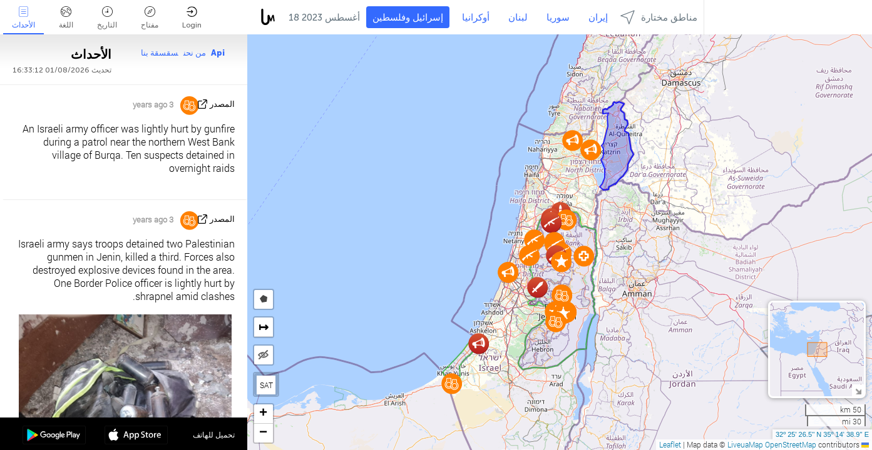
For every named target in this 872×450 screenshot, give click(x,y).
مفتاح (149, 17)
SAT (266, 385)
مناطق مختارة (658, 17)
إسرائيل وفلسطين (407, 17)
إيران (598, 17)
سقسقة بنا (159, 53)
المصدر (222, 104)
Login (192, 17)
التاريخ (107, 17)
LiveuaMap (745, 444)
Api (218, 53)
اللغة (66, 17)
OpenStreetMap (790, 444)
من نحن (194, 53)
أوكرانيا (476, 17)
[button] (555, 321)
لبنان (518, 17)
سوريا (558, 17)
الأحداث (23, 17)
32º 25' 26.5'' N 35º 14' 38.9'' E (822, 434)
